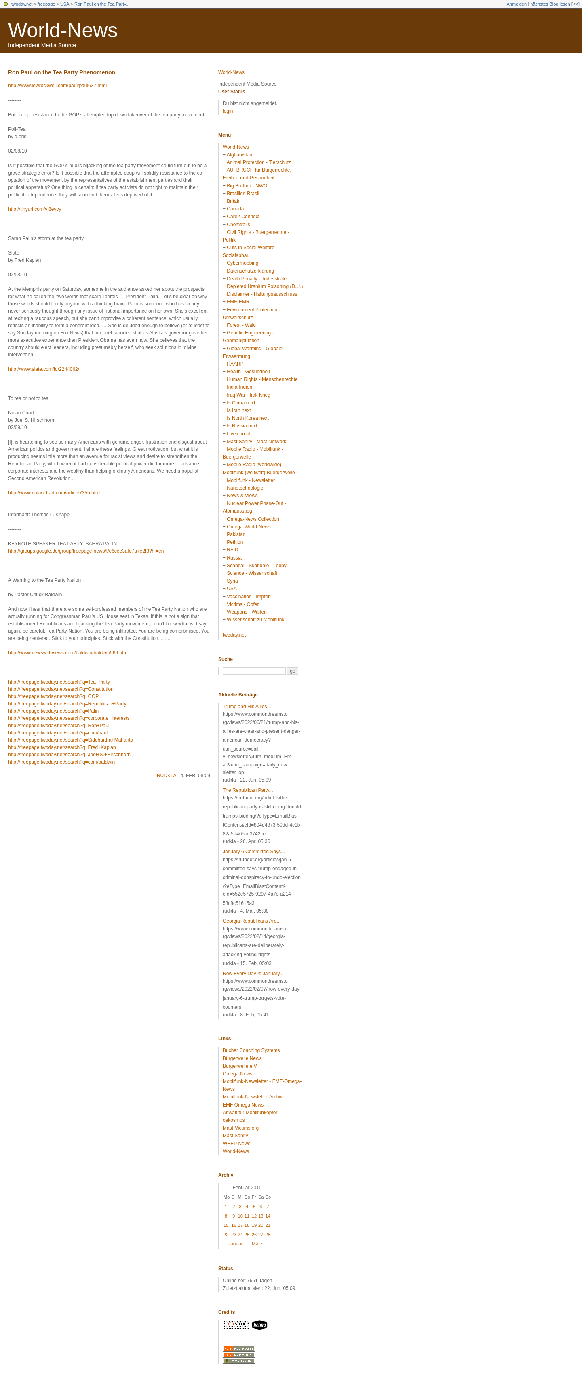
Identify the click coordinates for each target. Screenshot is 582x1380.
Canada (235, 209)
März (257, 1244)
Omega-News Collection (253, 519)
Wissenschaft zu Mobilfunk (255, 620)
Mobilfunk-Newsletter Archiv (253, 1097)
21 (268, 1225)
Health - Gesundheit (248, 371)
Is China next (241, 403)
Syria (232, 581)
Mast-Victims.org (241, 1128)
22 (226, 1234)
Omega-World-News (248, 527)
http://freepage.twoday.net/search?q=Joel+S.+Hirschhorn (69, 754)
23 (233, 1234)
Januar (235, 1244)
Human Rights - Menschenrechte (262, 379)
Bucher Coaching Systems (251, 1050)
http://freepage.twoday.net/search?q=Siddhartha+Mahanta (70, 740)
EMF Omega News (243, 1105)
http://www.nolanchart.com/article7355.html (54, 493)
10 (240, 1216)
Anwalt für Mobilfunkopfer (250, 1112)
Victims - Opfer (243, 604)
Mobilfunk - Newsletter (251, 480)
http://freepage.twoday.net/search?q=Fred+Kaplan (62, 747)
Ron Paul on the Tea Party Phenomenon (61, 72)
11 (247, 1216)
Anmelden (517, 4)
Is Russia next (242, 426)
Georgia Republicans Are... (251, 921)
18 (247, 1225)
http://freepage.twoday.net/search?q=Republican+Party (67, 704)
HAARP (235, 364)
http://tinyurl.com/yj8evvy (34, 209)
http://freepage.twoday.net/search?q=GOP (53, 696)
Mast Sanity (235, 1135)
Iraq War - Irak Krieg (248, 395)
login (228, 111)
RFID (232, 550)
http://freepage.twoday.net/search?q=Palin (53, 711)
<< (575, 4)
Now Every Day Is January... (253, 973)
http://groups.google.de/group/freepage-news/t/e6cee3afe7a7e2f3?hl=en (86, 551)
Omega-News (237, 1074)
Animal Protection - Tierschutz (259, 162)
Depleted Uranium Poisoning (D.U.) (265, 286)
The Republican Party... (248, 790)
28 (268, 1234)
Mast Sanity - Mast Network (256, 441)
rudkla (166, 775)
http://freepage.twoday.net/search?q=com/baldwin (61, 762)
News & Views (242, 496)
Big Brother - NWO (247, 186)
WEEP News (236, 1143)
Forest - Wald (241, 325)
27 (260, 1234)
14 (268, 1216)
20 (260, 1225)
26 (254, 1234)
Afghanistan (239, 155)
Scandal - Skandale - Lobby (256, 565)
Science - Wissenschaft (252, 573)
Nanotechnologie (245, 488)
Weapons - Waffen (247, 612)
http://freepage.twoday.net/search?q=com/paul (58, 733)
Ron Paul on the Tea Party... (102, 4)
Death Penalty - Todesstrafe (257, 279)
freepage (46, 4)
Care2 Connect (243, 216)
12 (254, 1216)
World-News (63, 30)
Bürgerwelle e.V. (240, 1066)
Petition (235, 542)
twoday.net (21, 4)
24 (240, 1234)
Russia (234, 558)
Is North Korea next (247, 418)
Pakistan (236, 534)
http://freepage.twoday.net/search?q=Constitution (61, 689)
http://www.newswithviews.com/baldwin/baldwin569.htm (67, 653)
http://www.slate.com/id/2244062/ (43, 369)
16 (233, 1225)
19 (254, 1225)
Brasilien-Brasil (243, 193)
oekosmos (234, 1120)
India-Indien (239, 387)
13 (260, 1216)
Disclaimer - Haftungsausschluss (262, 294)
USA (65, 4)
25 (247, 1234)
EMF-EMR (238, 302)
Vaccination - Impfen (249, 597)
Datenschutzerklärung (250, 271)
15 (226, 1225)
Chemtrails (238, 224)
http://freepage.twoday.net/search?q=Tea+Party (59, 682)
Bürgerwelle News (242, 1058)
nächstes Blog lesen (550, 4)
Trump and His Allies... (247, 706)
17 (240, 1225)
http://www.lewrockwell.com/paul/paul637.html (57, 85)
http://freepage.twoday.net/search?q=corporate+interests (69, 718)
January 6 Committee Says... (254, 851)
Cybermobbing (242, 263)
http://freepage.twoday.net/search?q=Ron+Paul (59, 725)
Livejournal (238, 434)
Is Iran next (239, 410)
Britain (233, 201)
